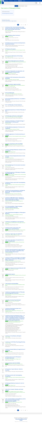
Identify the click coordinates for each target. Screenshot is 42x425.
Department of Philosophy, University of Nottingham (13, 116)
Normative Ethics (16, 40)
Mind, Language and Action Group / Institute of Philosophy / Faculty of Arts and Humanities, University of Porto (15, 392)
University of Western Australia (13, 269)
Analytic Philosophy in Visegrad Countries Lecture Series (14, 138)
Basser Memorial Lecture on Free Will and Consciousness (14, 286)
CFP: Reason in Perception (10, 49)
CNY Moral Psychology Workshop (10, 344)
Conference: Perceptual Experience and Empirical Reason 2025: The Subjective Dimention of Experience (15, 191)
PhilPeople (11, 0)
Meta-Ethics (22, 203)
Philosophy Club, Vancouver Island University (12, 234)
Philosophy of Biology (17, 31)
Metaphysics (10, 74)
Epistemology (10, 52)
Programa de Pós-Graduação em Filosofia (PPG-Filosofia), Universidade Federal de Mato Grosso (14, 321)
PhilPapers (6, 0)
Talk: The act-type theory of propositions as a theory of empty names (14, 240)
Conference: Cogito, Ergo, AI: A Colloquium (13, 233)
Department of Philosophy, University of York (15, 144)
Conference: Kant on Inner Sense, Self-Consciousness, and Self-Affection (13, 228)
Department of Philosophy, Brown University (12, 208)
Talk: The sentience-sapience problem (13, 84)
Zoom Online (10, 351)
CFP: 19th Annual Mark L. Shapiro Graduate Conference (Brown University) (13, 207)
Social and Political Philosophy (13, 46)
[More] (40, 3)
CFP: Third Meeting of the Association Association (15, 165)
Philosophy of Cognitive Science (19, 58)
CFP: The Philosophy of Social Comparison (13, 104)
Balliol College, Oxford (11, 151)
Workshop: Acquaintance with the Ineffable (14, 143)
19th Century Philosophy (11, 67)
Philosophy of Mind (11, 31)
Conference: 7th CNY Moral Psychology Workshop (15, 342)
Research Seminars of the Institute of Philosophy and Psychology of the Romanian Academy (14, 64)
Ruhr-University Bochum (9, 30)
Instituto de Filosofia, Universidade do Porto (15, 402)
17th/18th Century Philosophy (12, 80)
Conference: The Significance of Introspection (14, 221)
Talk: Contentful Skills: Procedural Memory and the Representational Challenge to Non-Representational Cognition (15, 400)
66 (25, 24)
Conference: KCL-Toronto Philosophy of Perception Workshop (13, 357)
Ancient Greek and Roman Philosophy (13, 161)
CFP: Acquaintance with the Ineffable (12, 363)
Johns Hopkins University (9, 56)
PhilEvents (20, 0)
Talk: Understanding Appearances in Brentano (14, 60)
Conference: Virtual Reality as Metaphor (13, 335)
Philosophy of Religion (21, 124)
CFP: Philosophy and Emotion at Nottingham (14, 115)
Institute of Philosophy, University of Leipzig (12, 79)
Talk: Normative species (10, 274)
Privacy (21, 420)
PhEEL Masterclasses (8, 202)
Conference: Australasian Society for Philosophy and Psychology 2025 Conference (15, 292)
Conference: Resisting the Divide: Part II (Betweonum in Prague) (13, 309)
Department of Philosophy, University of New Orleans (13, 93)
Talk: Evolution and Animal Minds (11, 283)
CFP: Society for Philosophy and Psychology (14, 55)
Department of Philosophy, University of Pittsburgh (13, 193)
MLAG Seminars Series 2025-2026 (10, 87)
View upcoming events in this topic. (7, 13)
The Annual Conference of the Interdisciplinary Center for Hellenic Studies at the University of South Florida (14, 160)
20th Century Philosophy (19, 67)
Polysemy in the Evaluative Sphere (10, 393)
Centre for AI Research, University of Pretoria (12, 129)
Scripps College (7, 336)
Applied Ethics (11, 95)
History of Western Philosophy (12, 168)
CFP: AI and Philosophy (9, 92)
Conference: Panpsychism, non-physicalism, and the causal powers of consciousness (14, 71)
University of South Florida (9, 157)
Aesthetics (23, 312)
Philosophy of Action (11, 203)
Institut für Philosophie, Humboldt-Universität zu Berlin (16, 229)
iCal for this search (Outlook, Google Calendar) (9, 20)
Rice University (10, 36)
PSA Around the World (9, 302)
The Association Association (9, 167)
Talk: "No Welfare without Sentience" (12, 35)
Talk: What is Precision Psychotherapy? (13, 300)
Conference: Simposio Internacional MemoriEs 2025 (15, 268)
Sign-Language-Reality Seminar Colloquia (12, 244)
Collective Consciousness (9, 323)
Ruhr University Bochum (12, 73)
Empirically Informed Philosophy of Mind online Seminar (14, 352)
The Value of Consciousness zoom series (11, 37)
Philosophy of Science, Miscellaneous (11, 179)
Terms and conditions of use (21, 419)
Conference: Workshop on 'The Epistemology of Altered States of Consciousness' (15, 121)
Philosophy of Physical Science (10, 187)
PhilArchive (15, 0)
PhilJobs (24, 0)
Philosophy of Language (11, 140)
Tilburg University (8, 123)
